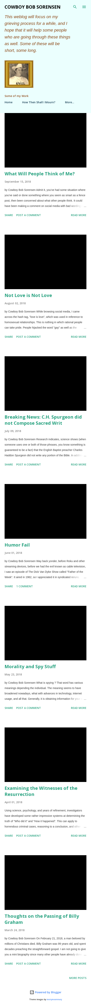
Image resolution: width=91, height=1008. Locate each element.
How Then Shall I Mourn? (38, 102)
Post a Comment (28, 215)
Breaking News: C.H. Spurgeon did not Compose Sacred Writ (43, 420)
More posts (77, 978)
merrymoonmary (54, 999)
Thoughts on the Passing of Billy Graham (42, 919)
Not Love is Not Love (28, 295)
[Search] (75, 7)
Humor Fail (17, 545)
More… (69, 102)
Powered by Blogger (45, 992)
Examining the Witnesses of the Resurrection (41, 791)
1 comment (24, 586)
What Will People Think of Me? (40, 173)
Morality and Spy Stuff (30, 666)
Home (8, 102)
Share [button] (9, 215)
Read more (78, 215)
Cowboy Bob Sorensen (33, 7)
